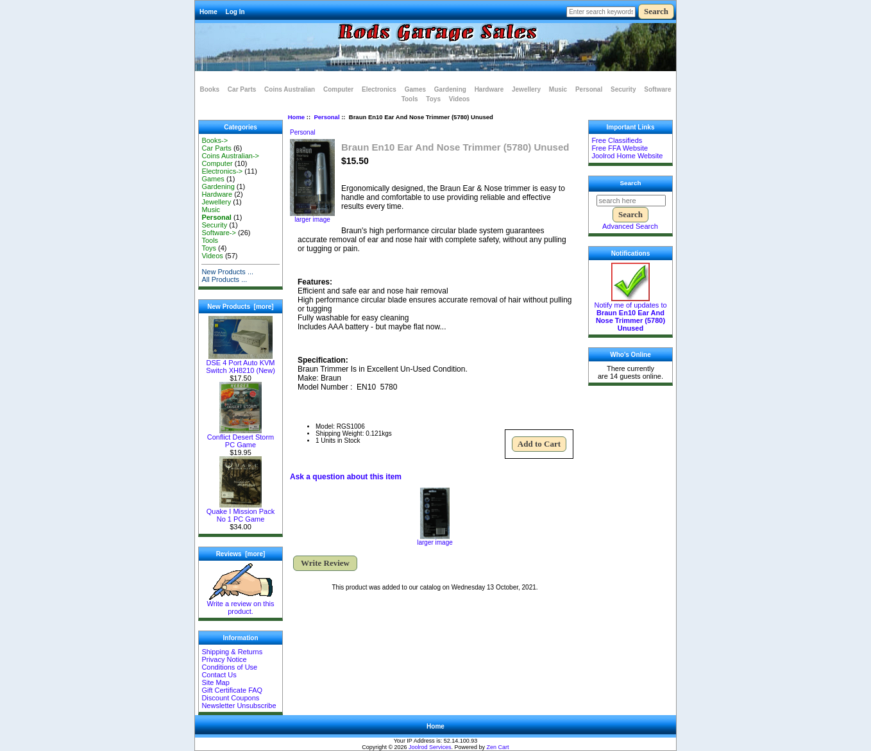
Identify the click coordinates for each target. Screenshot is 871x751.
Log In (235, 11)
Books (210, 89)
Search (630, 182)
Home (208, 11)
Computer (338, 89)
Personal (326, 116)
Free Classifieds (616, 140)
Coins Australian (289, 89)
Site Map (215, 682)
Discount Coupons (230, 698)
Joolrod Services (430, 747)
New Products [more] (240, 306)
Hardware (489, 89)
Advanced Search (630, 226)
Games (415, 89)
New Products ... (227, 272)
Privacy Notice (223, 659)
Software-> (218, 232)
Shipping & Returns (231, 652)
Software (657, 89)
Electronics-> (221, 171)
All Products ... (224, 279)
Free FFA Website (619, 148)
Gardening (450, 89)
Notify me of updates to (630, 313)
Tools (410, 99)
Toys (433, 99)
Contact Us (218, 675)
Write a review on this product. (241, 604)
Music (558, 89)
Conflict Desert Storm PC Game (241, 438)
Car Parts (242, 89)
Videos (459, 99)
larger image (435, 539)
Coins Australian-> (230, 156)
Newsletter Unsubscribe (238, 705)
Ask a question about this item (346, 476)
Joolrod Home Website (627, 156)
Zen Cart (498, 747)
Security (623, 89)
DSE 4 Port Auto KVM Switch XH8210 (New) (240, 363)
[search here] (631, 200)
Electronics (379, 89)
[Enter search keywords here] (601, 11)
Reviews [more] (241, 553)
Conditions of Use (229, 667)
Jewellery (526, 89)
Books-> (214, 140)
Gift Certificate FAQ (231, 690)
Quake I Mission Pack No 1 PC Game (241, 512)
